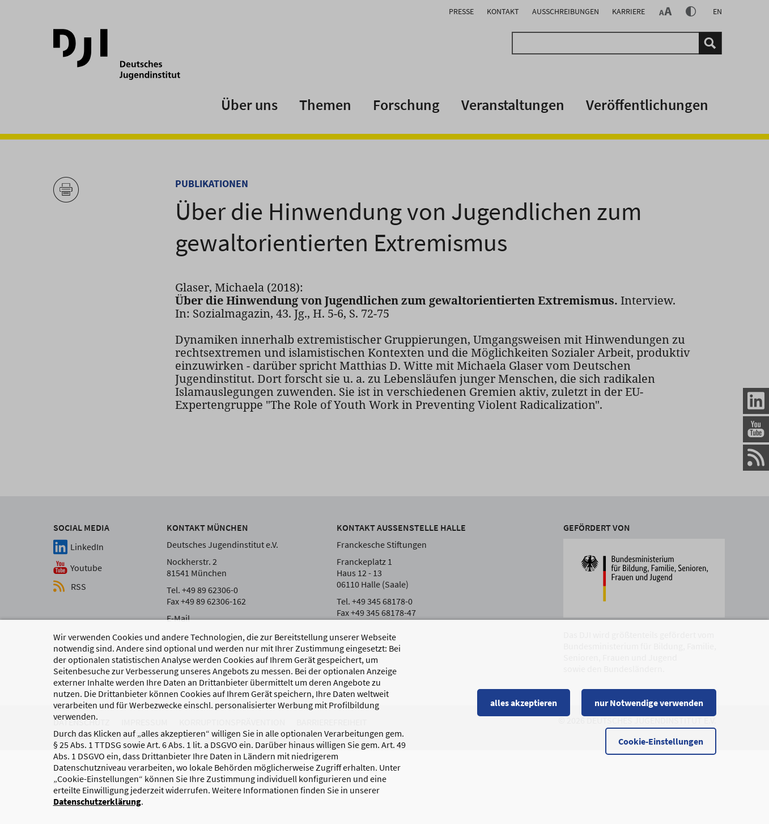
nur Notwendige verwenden (648, 707)
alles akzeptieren (523, 707)
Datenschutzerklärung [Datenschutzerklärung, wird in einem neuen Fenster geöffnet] (97, 806)
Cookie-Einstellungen (660, 746)
